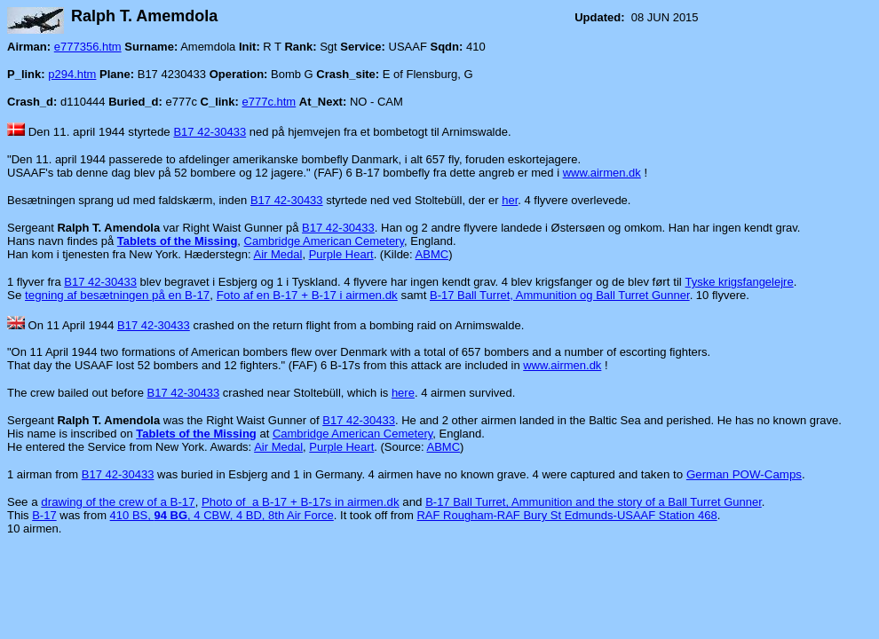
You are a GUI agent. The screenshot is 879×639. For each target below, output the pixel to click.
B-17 (44, 515)
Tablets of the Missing (177, 241)
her (510, 200)
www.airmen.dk (602, 172)
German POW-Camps (744, 474)
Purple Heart (341, 254)
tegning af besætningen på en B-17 (117, 295)
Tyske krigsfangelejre (739, 281)
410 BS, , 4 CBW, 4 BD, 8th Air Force (222, 515)
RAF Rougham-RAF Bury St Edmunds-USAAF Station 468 (566, 515)
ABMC (432, 254)
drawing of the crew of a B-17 (117, 502)
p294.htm (72, 74)
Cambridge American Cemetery (324, 241)
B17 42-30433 (209, 131)
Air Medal (277, 254)
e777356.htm (88, 46)
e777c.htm (269, 101)
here (403, 392)
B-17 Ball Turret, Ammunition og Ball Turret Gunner (560, 295)
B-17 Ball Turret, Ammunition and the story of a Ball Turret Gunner (593, 502)
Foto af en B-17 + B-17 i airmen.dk (307, 295)
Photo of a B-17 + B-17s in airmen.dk (301, 502)
